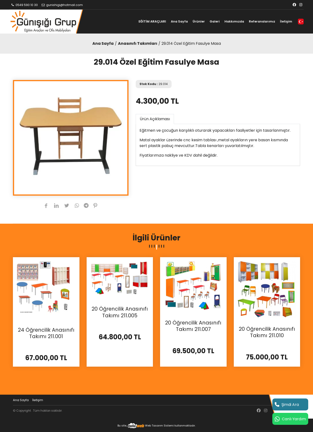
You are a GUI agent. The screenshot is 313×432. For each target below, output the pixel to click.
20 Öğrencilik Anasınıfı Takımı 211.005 (120, 312)
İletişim (286, 21)
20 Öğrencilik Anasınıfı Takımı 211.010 (267, 332)
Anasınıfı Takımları (137, 43)
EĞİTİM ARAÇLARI (152, 21)
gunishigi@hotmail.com (62, 5)
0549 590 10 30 (24, 5)
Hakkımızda (234, 21)
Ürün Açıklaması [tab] (155, 119)
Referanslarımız (262, 21)
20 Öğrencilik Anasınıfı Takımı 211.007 (193, 326)
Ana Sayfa (179, 21)
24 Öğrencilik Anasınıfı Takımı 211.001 (46, 333)
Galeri (215, 21)
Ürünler (199, 21)
